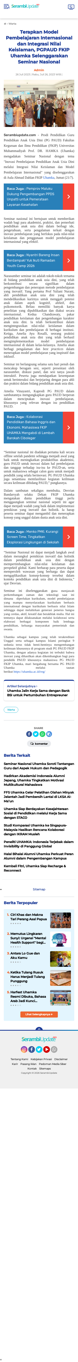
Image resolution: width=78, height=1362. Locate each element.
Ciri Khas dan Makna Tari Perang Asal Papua (28, 917)
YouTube (49, 1051)
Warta (11, 709)
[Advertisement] (39, 1223)
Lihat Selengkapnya (39, 1014)
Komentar (39, 743)
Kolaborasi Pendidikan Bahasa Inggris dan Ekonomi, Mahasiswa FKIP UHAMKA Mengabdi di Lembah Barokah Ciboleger (31, 427)
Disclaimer (61, 1059)
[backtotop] (39, 1030)
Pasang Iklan (28, 1064)
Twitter (41, 1051)
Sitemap (39, 889)
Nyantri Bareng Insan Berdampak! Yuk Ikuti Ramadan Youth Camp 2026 (33, 260)
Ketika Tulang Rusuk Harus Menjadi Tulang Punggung (27, 976)
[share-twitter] (36, 734)
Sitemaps (45, 1068)
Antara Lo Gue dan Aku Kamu (25, 955)
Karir (15, 1064)
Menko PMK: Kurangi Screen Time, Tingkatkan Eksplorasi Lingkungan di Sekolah (33, 537)
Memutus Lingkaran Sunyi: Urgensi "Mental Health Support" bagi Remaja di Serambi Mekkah (28, 938)
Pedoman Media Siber (52, 1064)
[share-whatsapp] (42, 734)
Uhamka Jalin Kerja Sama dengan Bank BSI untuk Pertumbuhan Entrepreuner (38, 693)
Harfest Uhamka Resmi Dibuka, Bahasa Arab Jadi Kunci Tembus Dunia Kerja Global (28, 996)
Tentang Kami (19, 1059)
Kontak (32, 1068)
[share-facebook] (29, 734)
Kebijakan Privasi (41, 1059)
